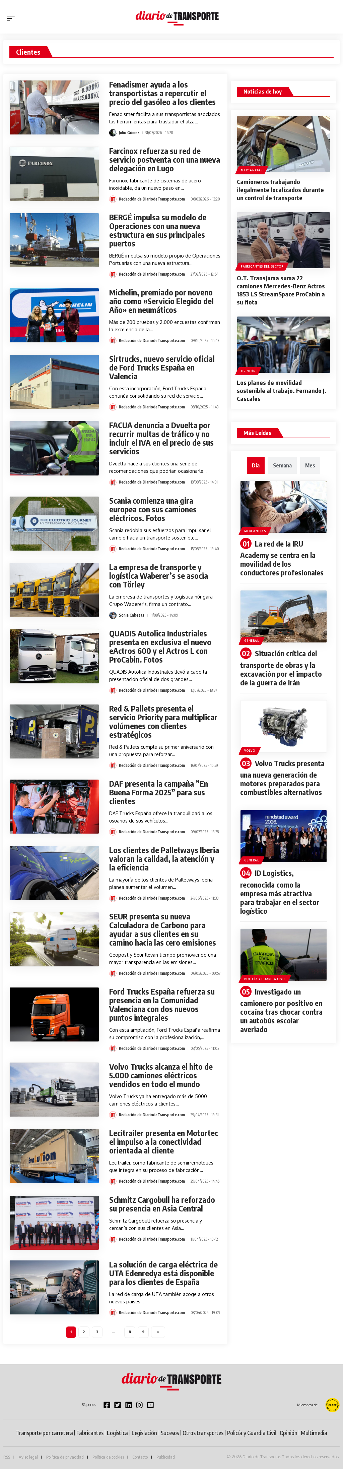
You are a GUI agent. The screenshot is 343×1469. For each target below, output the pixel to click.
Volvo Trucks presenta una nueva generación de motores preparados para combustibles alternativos (282, 777)
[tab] (256, 465)
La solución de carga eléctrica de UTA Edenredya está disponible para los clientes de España (163, 1273)
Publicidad (165, 1457)
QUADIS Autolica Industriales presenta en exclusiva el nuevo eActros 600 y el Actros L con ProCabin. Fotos (160, 646)
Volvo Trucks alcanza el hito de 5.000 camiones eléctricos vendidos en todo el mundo (161, 1075)
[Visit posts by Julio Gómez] (113, 132)
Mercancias (251, 170)
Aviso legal (28, 1457)
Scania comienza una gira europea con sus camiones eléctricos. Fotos (153, 509)
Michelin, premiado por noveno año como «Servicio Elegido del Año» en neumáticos (161, 301)
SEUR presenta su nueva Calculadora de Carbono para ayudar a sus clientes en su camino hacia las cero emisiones (162, 929)
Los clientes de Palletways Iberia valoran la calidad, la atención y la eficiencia (164, 858)
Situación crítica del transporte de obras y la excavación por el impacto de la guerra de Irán (281, 667)
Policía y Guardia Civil (264, 979)
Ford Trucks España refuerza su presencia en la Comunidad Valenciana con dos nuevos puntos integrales (162, 1004)
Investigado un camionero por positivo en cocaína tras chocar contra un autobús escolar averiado (281, 1010)
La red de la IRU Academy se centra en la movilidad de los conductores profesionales (282, 558)
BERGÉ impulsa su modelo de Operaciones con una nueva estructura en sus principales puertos (157, 230)
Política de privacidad (65, 1457)
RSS (6, 1457)
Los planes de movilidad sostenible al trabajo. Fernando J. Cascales (282, 390)
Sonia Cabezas (131, 615)
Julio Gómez (129, 132)
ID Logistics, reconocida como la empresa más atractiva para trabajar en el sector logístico (279, 891)
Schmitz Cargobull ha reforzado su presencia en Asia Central (162, 1204)
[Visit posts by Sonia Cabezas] (113, 615)
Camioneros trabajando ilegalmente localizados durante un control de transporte (280, 190)
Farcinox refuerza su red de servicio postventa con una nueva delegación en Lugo (164, 159)
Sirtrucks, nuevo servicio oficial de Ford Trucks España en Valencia (162, 367)
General (251, 640)
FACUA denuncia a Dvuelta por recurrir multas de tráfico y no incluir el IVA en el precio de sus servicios (161, 438)
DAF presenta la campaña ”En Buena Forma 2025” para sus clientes (158, 792)
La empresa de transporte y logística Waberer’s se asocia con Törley (158, 575)
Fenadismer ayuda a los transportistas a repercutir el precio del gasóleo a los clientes (162, 93)
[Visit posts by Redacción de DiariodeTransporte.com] (113, 199)
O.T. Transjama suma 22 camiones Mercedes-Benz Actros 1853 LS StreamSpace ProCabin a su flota (281, 290)
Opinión (248, 371)
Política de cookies (108, 1457)
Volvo (249, 750)
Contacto (140, 1457)
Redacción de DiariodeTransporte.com (152, 199)
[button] (12, 18)
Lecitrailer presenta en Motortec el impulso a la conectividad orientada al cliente (163, 1141)
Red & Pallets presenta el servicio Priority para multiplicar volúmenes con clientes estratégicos (163, 721)
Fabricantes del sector (262, 266)
